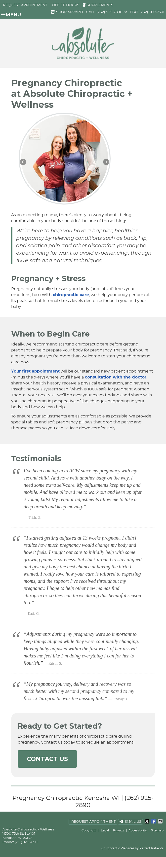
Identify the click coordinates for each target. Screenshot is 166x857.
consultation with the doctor (115, 377)
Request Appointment (25, 5)
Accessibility (137, 830)
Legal (105, 830)
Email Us (130, 821)
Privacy (118, 830)
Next (106, 162)
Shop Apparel (67, 12)
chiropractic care (71, 294)
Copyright (89, 830)
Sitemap (157, 830)
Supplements (98, 5)
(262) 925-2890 (109, 12)
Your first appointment (35, 371)
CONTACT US (47, 758)
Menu (11, 14)
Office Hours (65, 5)
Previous (23, 162)
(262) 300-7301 (151, 12)
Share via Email (161, 821)
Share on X (147, 821)
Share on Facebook (154, 821)
